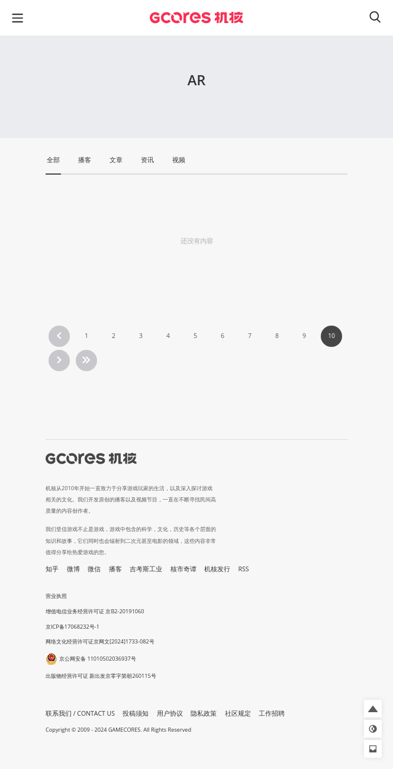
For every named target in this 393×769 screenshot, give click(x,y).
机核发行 (217, 569)
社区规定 (238, 713)
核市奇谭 (183, 569)
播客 (115, 569)
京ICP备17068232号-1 (72, 626)
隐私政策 (204, 713)
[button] (373, 708)
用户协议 (170, 713)
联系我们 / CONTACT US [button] (80, 713)
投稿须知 (136, 713)
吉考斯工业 (146, 569)
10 (331, 336)
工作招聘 (272, 713)
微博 (73, 569)
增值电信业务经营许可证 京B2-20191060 (95, 611)
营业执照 (56, 596)
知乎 (52, 569)
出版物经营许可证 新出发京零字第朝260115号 (101, 676)
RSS (244, 569)
